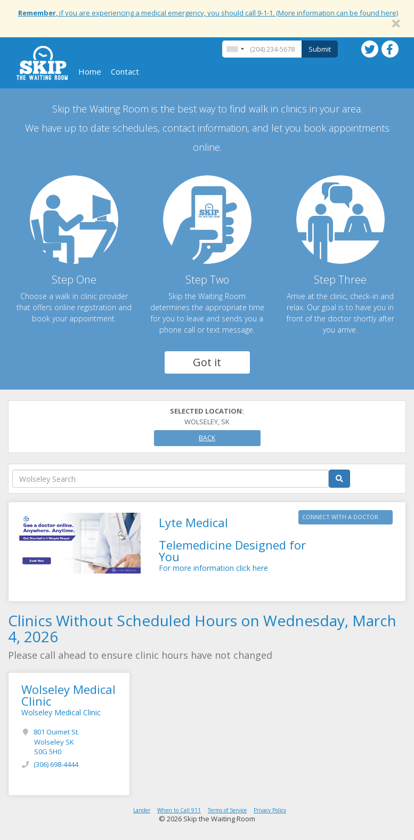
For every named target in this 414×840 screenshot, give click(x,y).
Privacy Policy (270, 810)
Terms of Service (227, 810)
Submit (320, 49)
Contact (125, 71)
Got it (207, 362)
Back (207, 437)
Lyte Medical (193, 522)
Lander (141, 810)
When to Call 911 (179, 810)
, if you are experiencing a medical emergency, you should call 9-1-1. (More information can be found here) (208, 13)
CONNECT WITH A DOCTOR (340, 517)
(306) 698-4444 (56, 764)
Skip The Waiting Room (42, 63)
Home (89, 71)
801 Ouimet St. (56, 741)
